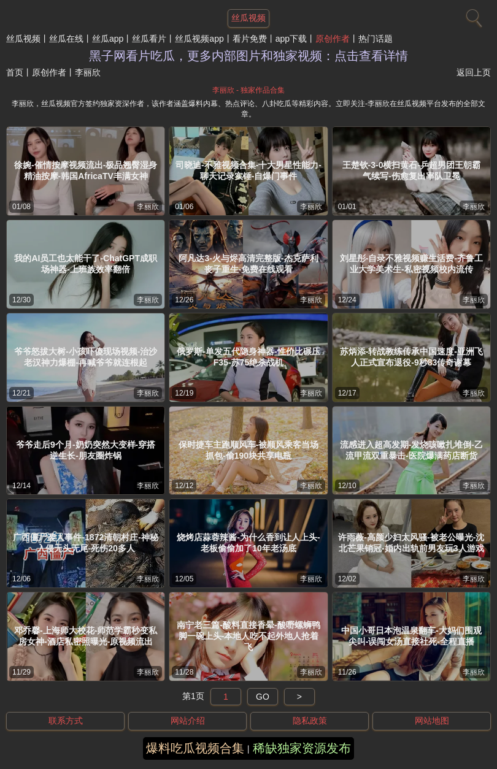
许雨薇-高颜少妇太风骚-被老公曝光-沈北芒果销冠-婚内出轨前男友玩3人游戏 (411, 542)
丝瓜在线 (66, 39)
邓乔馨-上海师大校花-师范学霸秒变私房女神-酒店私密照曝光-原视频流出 (85, 636)
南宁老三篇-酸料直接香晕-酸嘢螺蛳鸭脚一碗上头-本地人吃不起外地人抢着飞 (248, 636)
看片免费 (250, 39)
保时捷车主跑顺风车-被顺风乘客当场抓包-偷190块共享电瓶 (249, 450)
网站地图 (432, 720)
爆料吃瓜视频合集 (195, 748)
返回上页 (474, 72)
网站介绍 (188, 720)
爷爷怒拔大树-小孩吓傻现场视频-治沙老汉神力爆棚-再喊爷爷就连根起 (85, 356)
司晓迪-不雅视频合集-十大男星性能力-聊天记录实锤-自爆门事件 (248, 170)
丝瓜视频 (23, 39)
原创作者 (332, 39)
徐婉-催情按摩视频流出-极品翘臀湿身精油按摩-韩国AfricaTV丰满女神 (85, 170)
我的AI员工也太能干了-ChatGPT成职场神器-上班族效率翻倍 (85, 263)
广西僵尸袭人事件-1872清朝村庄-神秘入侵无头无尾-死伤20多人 (85, 542)
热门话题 (375, 39)
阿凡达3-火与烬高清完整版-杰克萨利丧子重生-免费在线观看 (248, 263)
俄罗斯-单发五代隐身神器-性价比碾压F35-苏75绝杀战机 (248, 356)
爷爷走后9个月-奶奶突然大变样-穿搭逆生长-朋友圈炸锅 (85, 450)
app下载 (291, 39)
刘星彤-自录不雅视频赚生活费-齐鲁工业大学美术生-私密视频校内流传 (411, 263)
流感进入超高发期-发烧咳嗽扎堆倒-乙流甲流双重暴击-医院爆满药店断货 (411, 450)
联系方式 (65, 720)
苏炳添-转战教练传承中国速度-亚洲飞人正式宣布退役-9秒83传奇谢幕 (411, 356)
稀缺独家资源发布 (302, 748)
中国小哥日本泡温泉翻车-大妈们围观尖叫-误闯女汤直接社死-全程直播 (411, 636)
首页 (14, 72)
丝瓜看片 (149, 39)
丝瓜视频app (199, 39)
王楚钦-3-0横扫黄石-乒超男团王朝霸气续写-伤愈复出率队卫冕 (411, 170)
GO (262, 697)
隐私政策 (310, 720)
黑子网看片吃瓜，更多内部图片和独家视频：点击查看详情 (248, 56)
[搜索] (472, 15)
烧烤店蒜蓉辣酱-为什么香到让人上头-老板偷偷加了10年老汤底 (248, 542)
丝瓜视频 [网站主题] (248, 18)
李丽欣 (148, 206)
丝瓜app (107, 39)
